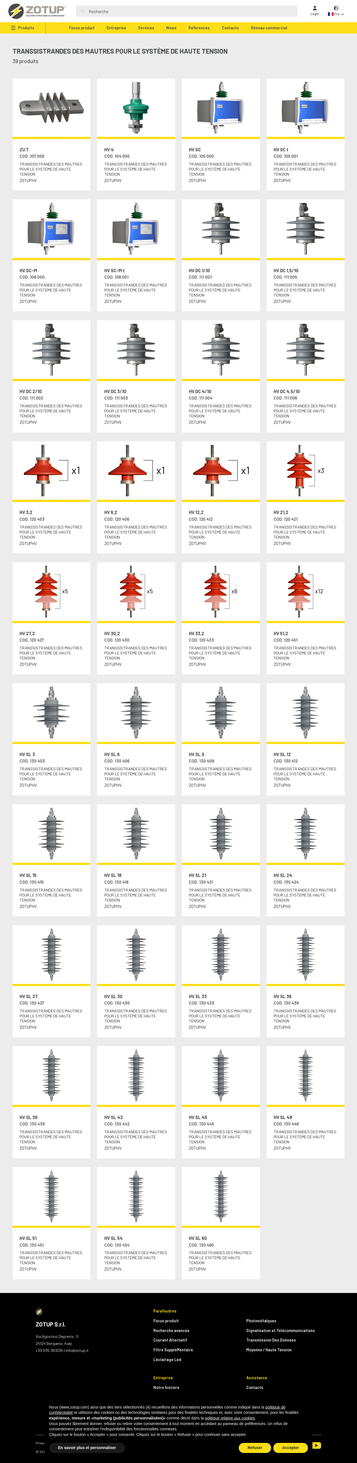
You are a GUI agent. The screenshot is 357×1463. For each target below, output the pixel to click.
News (171, 27)
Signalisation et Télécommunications (280, 1330)
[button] (336, 11)
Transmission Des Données (271, 1340)
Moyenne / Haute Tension (269, 1349)
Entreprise (116, 27)
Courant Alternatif (170, 1340)
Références (199, 27)
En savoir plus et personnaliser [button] (87, 1447)
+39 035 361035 (49, 1350)
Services (146, 27)
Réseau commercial (269, 27)
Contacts (230, 27)
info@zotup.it (77, 1350)
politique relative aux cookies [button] (230, 1418)
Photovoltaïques (261, 1320)
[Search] (190, 11)
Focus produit (82, 27)
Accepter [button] (290, 1447)
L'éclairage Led (167, 1359)
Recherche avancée (171, 1330)
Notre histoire (166, 1387)
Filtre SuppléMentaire (173, 1349)
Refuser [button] (255, 1447)
